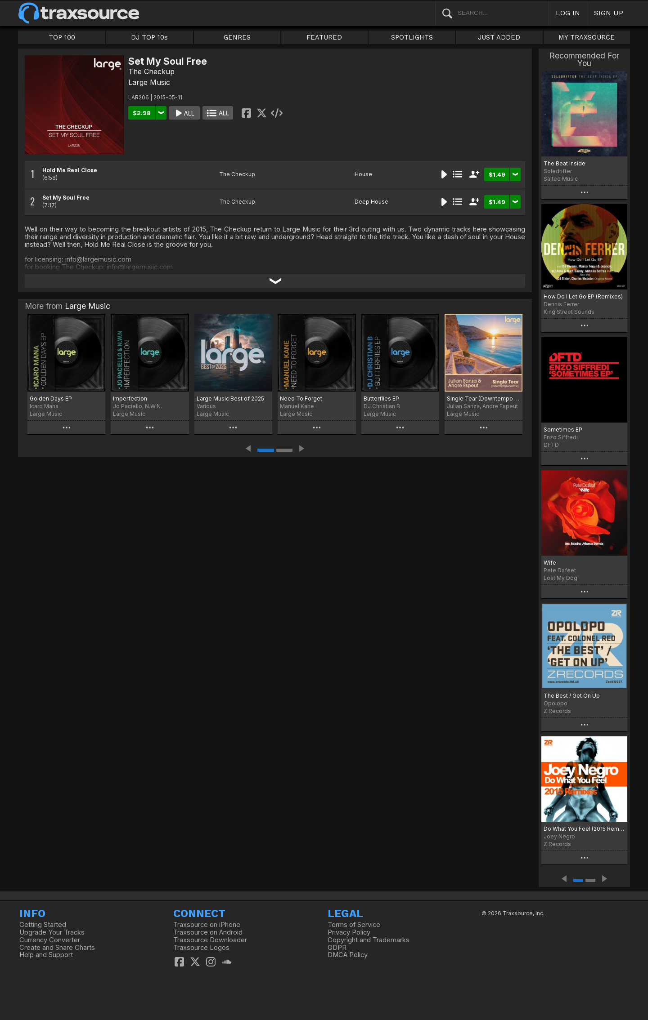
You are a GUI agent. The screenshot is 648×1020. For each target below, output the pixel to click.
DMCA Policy (348, 955)
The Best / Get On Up (572, 695)
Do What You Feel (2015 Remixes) (584, 828)
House (363, 174)
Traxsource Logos (201, 948)
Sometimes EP (563, 429)
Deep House (371, 201)
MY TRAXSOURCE (586, 37)
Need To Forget (301, 398)
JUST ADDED (499, 37)
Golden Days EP (51, 398)
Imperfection (130, 398)
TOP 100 (62, 37)
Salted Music (561, 178)
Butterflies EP (381, 398)
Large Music (149, 82)
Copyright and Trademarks (369, 940)
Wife (550, 562)
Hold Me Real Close (69, 170)
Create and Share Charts (57, 948)
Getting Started (42, 925)
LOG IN (568, 13)
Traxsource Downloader (210, 940)
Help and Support (46, 955)
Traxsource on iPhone (206, 925)
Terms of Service (354, 925)
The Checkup (151, 71)
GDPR (337, 948)
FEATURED (324, 37)
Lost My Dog (560, 578)
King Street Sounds (569, 311)
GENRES (237, 37)
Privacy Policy (349, 932)
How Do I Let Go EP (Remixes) (583, 296)
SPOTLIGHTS (412, 37)
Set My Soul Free (66, 197)
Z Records (557, 711)
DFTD (551, 444)
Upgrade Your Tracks (52, 932)
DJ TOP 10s (149, 37)
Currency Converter (49, 940)
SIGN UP (608, 13)
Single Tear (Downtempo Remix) (483, 398)
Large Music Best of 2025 (230, 398)
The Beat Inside (564, 163)
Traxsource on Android (208, 932)
